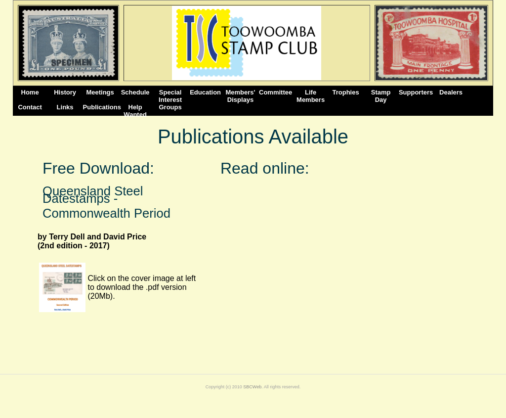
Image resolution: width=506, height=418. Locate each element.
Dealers (451, 92)
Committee (275, 92)
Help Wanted (135, 110)
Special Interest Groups (170, 96)
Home (30, 92)
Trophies (346, 92)
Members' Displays (240, 96)
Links (65, 107)
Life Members (310, 96)
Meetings (100, 92)
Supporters (416, 92)
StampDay (381, 96)
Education (205, 92)
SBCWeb (252, 386)
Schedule (135, 92)
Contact (30, 107)
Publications (100, 107)
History (65, 92)
